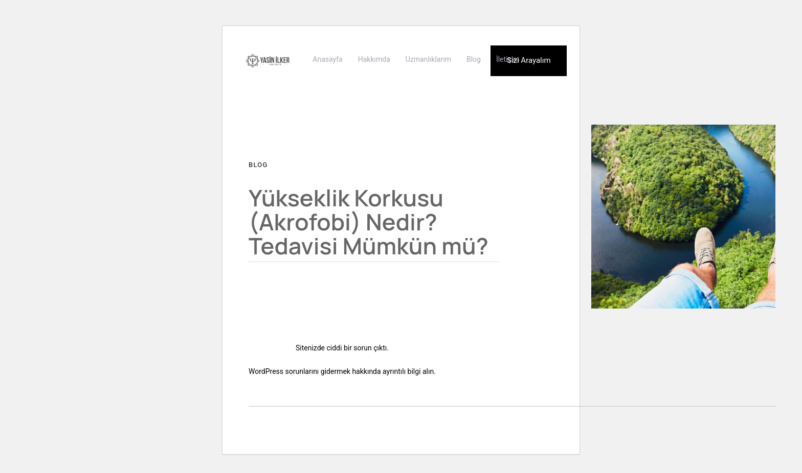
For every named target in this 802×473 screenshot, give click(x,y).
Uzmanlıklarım (428, 59)
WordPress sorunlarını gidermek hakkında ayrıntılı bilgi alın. (342, 371)
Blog (473, 59)
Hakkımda (374, 59)
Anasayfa (327, 59)
